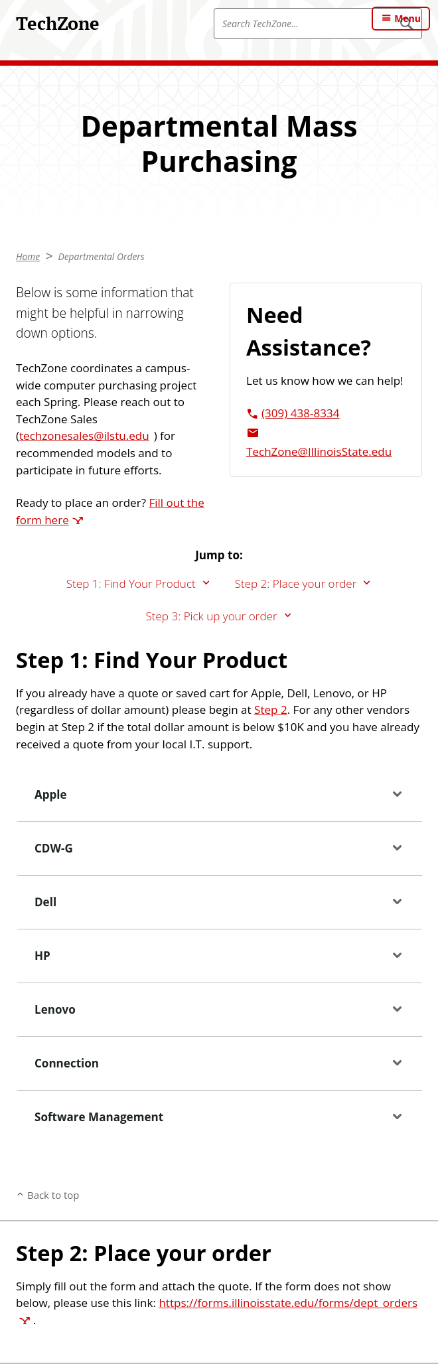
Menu (407, 18)
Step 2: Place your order (296, 583)
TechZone (58, 23)
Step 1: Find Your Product (131, 583)
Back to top (53, 1194)
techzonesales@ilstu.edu (84, 435)
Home (28, 256)
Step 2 (270, 709)
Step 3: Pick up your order (211, 616)
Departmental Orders (101, 256)
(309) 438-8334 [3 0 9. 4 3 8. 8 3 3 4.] (300, 413)
